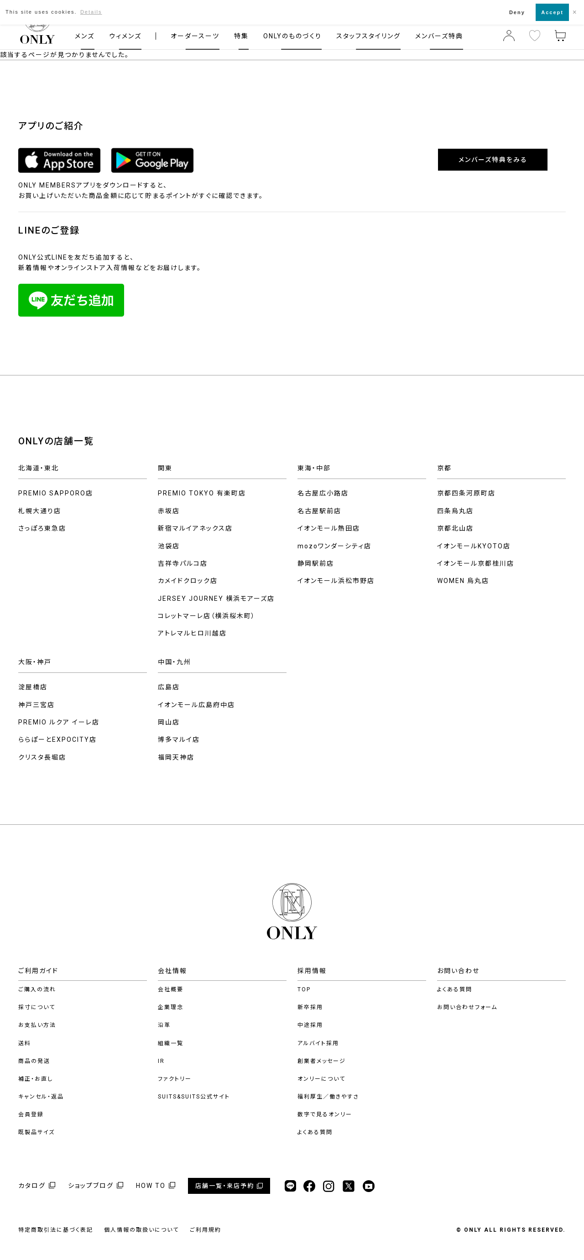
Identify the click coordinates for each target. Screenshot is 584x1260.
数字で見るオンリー (324, 1114)
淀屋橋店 (32, 687)
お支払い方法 (37, 1025)
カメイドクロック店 (188, 580)
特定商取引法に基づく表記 (55, 1230)
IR (161, 1061)
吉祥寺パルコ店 (183, 563)
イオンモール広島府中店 (196, 704)
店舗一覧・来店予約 (224, 1185)
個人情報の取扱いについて (141, 1230)
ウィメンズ (125, 36)
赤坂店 (169, 511)
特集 (241, 36)
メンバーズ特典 (439, 36)
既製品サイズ (36, 1132)
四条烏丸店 (455, 511)
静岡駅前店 (315, 563)
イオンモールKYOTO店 (474, 546)
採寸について (36, 1007)
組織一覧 (170, 1043)
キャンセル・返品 (41, 1096)
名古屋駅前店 (319, 511)
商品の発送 (34, 1061)
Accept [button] (552, 12)
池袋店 (169, 546)
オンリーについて (321, 1079)
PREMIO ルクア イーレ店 (58, 722)
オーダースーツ (195, 36)
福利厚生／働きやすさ (328, 1096)
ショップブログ (91, 1185)
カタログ (32, 1185)
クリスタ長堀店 (42, 757)
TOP (304, 989)
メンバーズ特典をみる (493, 159)
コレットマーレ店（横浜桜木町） (207, 616)
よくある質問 (315, 1132)
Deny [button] (517, 12)
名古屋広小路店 (323, 493)
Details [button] (91, 12)
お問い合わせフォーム (467, 1007)
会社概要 (170, 989)
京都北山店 (455, 528)
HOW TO (151, 1185)
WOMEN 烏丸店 (463, 580)
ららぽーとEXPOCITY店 (57, 739)
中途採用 (310, 1025)
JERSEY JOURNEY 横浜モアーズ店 (216, 598)
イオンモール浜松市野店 (336, 580)
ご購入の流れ (37, 989)
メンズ (84, 36)
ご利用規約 (205, 1230)
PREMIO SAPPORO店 (55, 493)
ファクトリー (175, 1079)
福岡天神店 (176, 757)
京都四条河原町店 (466, 493)
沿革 (164, 1025)
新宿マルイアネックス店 (195, 528)
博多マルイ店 (179, 739)
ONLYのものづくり (292, 36)
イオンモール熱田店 (328, 528)
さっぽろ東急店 (42, 528)
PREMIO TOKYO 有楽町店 (202, 493)
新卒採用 (310, 1007)
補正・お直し (35, 1079)
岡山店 (169, 722)
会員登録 (31, 1114)
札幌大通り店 (39, 511)
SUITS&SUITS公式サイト (194, 1096)
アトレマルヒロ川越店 (192, 633)
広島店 (169, 687)
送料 (24, 1043)
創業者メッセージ (321, 1061)
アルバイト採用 (318, 1043)
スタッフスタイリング (368, 36)
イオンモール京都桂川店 (475, 563)
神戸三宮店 (36, 704)
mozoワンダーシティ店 (334, 546)
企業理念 (170, 1007)
